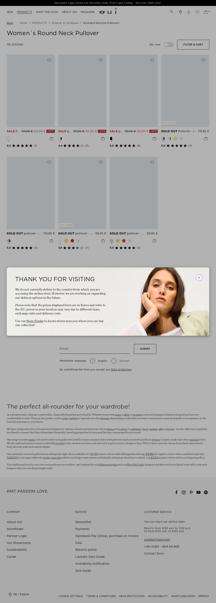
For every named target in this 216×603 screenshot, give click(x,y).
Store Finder (35, 320)
